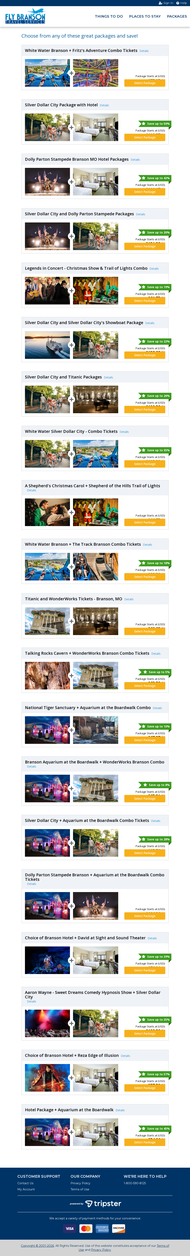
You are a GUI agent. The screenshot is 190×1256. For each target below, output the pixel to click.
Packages (177, 16)
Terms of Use (80, 1189)
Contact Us (25, 1183)
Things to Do (109, 16)
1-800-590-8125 (135, 1183)
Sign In (166, 3)
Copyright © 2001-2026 (37, 1246)
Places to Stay (145, 16)
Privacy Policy (80, 1183)
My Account (26, 1189)
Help (181, 3)
